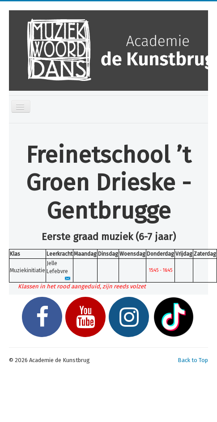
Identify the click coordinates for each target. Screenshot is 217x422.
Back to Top (193, 360)
